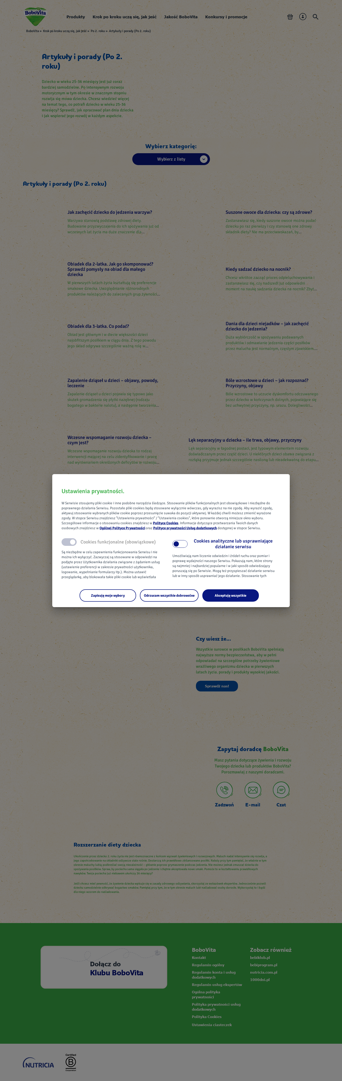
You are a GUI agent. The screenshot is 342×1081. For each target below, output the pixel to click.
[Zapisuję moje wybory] (108, 595)
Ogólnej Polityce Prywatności (122, 528)
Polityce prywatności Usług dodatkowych (185, 528)
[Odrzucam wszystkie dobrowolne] (169, 595)
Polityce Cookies (165, 523)
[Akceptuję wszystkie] (230, 595)
